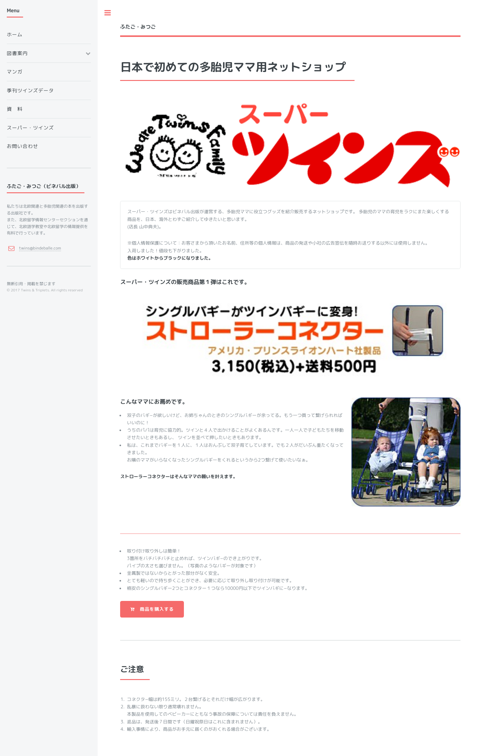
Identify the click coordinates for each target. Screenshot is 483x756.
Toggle (108, 13)
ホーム (14, 34)
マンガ (14, 71)
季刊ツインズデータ (30, 90)
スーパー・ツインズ (30, 127)
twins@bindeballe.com (40, 248)
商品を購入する (152, 609)
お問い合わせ (22, 146)
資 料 (14, 109)
